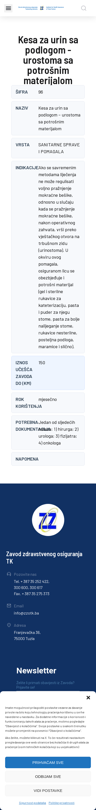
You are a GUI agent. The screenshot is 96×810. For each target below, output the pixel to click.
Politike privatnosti (61, 802)
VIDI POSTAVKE (48, 790)
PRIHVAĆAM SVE (47, 762)
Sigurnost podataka (32, 802)
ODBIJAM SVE (48, 776)
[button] (88, 697)
